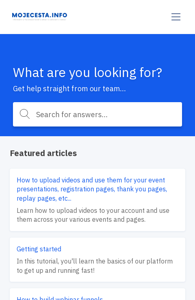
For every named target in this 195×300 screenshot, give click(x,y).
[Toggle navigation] (176, 17)
